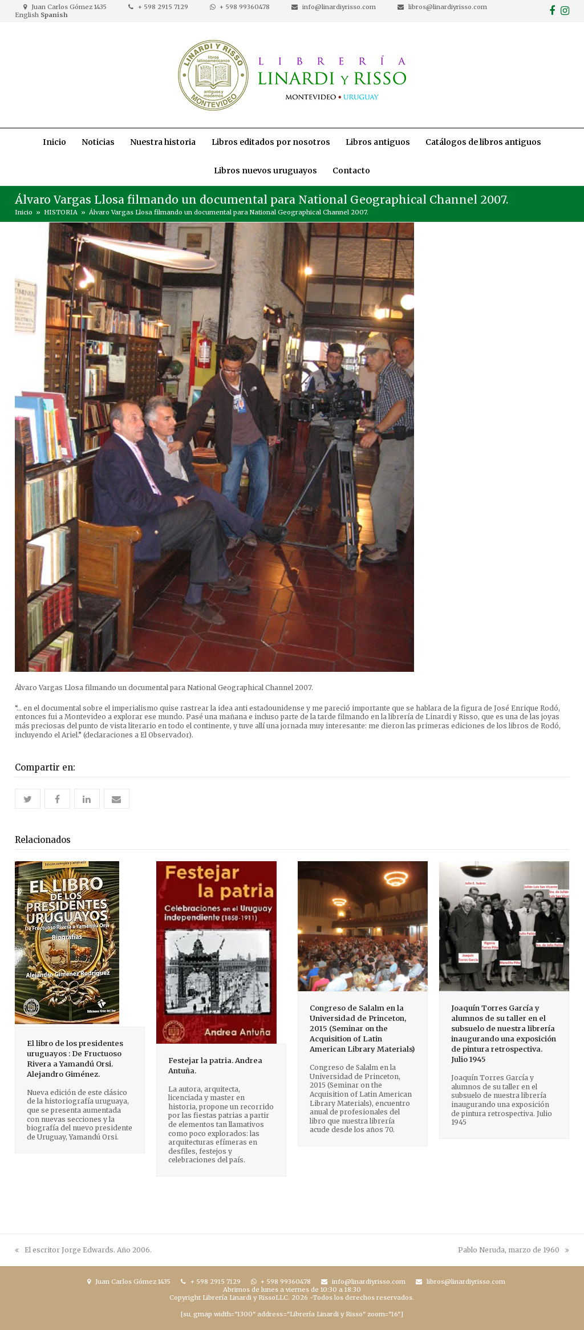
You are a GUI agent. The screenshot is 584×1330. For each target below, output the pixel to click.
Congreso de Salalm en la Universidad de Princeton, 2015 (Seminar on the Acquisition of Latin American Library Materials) (362, 1028)
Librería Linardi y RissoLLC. (246, 1297)
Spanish (54, 15)
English (27, 15)
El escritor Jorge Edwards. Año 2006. (83, 1250)
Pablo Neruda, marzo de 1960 (513, 1250)
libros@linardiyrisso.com (447, 7)
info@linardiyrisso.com (339, 7)
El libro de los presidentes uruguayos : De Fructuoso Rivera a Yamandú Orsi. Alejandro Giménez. (75, 1059)
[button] (27, 799)
